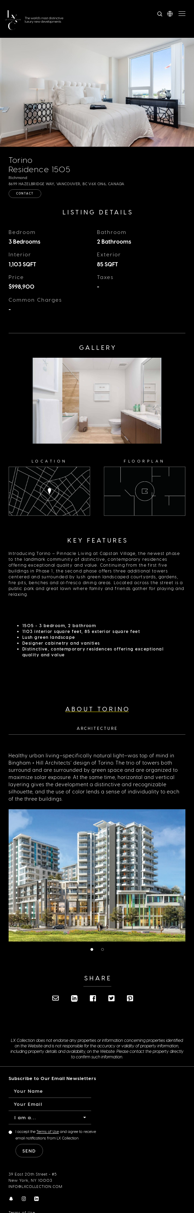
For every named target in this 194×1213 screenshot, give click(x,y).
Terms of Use (47, 1131)
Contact (25, 193)
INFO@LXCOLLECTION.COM (35, 1186)
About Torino (97, 708)
